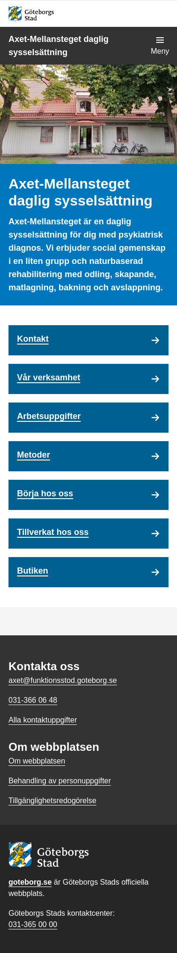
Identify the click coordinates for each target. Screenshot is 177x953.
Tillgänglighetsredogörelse (52, 801)
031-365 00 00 (32, 924)
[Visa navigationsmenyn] (160, 46)
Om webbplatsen (36, 761)
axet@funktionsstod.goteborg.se (62, 680)
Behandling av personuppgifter (59, 781)
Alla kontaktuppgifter (42, 720)
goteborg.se (30, 882)
